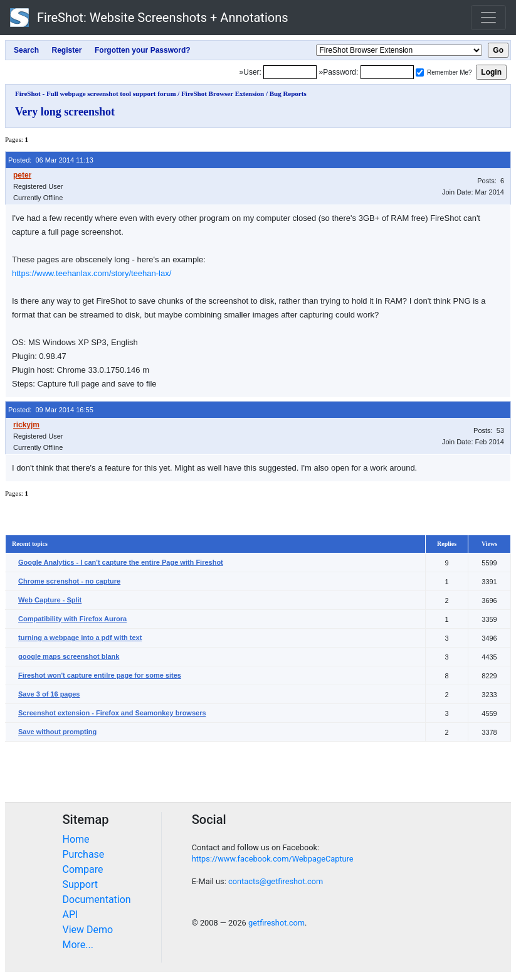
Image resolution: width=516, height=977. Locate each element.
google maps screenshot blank (68, 656)
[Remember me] (420, 72)
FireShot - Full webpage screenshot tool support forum (95, 93)
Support (80, 884)
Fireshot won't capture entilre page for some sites (99, 675)
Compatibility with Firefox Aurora (72, 618)
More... (78, 945)
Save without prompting (57, 731)
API (70, 915)
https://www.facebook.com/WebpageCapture (273, 858)
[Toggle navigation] (488, 17)
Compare (83, 869)
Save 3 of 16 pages (49, 694)
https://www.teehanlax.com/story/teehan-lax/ (91, 273)
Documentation (97, 899)
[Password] (387, 72)
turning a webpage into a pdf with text (80, 637)
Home (76, 839)
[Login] (290, 72)
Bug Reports (288, 93)
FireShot (149, 17)
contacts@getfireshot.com (275, 881)
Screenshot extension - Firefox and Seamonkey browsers (112, 713)
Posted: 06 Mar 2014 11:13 (50, 160)
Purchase (84, 854)
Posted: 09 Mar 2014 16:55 (50, 410)
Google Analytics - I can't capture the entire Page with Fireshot (120, 562)
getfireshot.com (276, 922)
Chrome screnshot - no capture (69, 581)
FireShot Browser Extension (222, 93)
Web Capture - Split (50, 600)
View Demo (88, 930)
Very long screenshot (65, 111)
